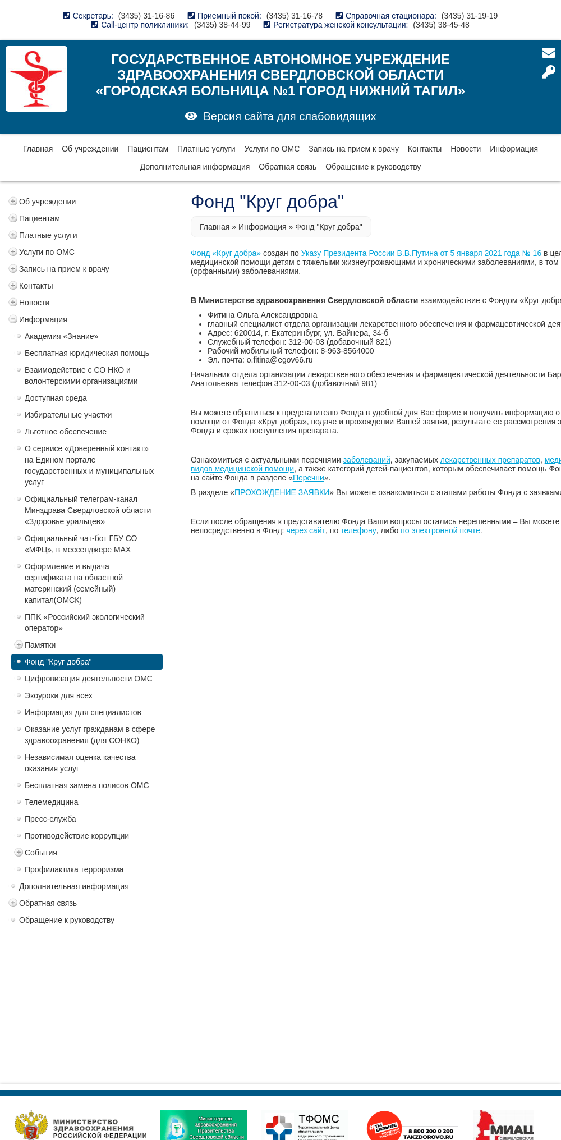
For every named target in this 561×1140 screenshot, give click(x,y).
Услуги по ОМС (272, 148)
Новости (465, 148)
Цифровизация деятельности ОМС (89, 678)
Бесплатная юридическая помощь (87, 353)
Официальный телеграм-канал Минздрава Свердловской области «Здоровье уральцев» (88, 510)
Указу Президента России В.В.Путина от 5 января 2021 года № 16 (421, 253)
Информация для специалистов (83, 712)
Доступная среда (56, 397)
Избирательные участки (68, 414)
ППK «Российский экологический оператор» (85, 622)
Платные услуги (206, 148)
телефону (358, 530)
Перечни (308, 477)
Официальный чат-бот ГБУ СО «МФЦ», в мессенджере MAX (81, 544)
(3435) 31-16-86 (146, 15)
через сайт (305, 530)
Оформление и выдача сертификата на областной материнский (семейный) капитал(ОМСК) (74, 583)
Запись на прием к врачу (354, 148)
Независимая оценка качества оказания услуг (80, 763)
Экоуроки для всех (59, 695)
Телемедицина (52, 802)
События (41, 852)
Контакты (425, 148)
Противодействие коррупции (77, 835)
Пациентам (147, 148)
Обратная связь (287, 166)
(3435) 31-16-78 (294, 15)
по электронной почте (440, 530)
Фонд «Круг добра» (226, 253)
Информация (514, 148)
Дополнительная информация (195, 166)
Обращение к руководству (373, 166)
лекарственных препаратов (490, 459)
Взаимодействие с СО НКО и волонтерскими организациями (81, 375)
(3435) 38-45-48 (441, 24)
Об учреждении (90, 148)
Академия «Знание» (61, 336)
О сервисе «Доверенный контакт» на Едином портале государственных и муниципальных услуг (89, 465)
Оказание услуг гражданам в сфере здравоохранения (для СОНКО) (90, 735)
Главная (38, 148)
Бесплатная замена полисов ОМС (87, 785)
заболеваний (366, 459)
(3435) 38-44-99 (222, 24)
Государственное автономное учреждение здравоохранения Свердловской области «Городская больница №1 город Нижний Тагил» (280, 75)
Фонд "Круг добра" (58, 661)
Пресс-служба (50, 818)
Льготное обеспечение (66, 431)
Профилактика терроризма (74, 869)
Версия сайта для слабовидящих (289, 116)
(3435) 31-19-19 (470, 15)
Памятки (40, 644)
